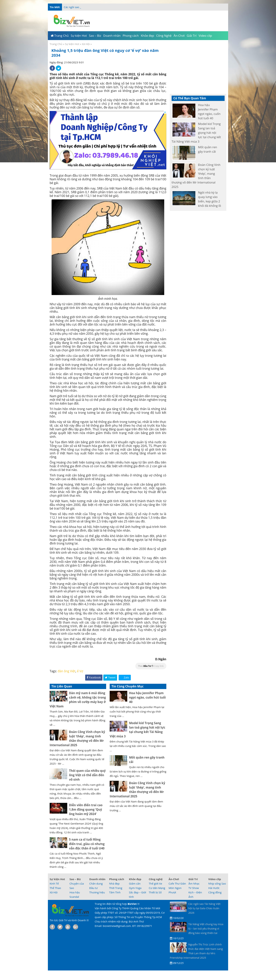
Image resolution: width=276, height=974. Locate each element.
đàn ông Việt (67, 671)
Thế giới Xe (155, 883)
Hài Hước (213, 888)
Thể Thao (55, 888)
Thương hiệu (97, 892)
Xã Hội (86, 44)
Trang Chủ (56, 44)
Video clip (214, 879)
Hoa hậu (75, 892)
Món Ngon (175, 888)
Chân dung (96, 883)
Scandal (74, 896)
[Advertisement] (242, 71)
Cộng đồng (214, 892)
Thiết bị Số (155, 892)
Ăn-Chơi (174, 879)
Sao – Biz (75, 879)
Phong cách (116, 879)
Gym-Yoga (135, 888)
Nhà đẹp (114, 883)
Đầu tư (93, 888)
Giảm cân (135, 883)
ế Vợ (80, 671)
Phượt (172, 892)
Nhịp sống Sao (217, 883)
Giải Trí (193, 879)
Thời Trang (115, 888)
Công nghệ (155, 879)
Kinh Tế (54, 883)
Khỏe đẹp (135, 879)
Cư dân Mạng (157, 888)
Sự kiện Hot (72, 44)
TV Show (193, 888)
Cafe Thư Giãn (177, 883)
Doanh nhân (97, 879)
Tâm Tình (115, 892)
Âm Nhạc (193, 883)
